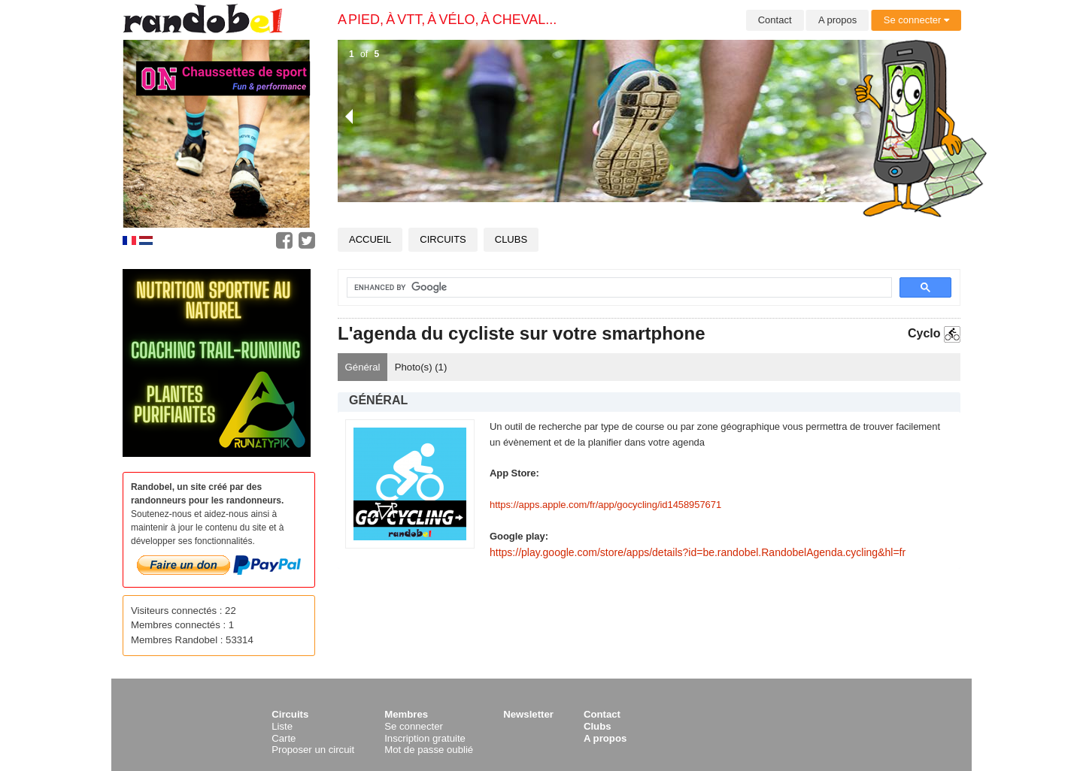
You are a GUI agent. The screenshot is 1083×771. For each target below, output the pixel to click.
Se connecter (916, 20)
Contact (775, 20)
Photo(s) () (421, 367)
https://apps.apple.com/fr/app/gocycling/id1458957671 (605, 504)
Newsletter (528, 714)
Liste (282, 726)
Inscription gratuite (425, 738)
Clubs (511, 239)
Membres (406, 714)
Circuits (443, 239)
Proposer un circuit (313, 749)
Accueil (370, 239)
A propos (837, 20)
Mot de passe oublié (428, 749)
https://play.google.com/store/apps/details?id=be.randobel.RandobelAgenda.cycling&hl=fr (698, 552)
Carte (284, 738)
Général (363, 367)
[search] (610, 288)
